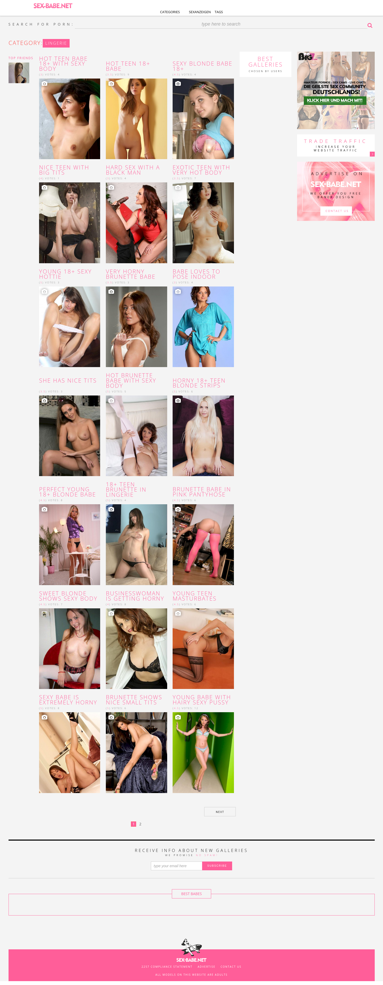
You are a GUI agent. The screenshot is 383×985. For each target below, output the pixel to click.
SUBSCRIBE (217, 865)
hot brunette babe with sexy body (131, 380)
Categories (170, 12)
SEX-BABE (53, 5)
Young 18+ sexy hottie (65, 274)
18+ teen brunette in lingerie (126, 489)
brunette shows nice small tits (134, 700)
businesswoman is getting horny (136, 596)
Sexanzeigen (200, 12)
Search (371, 25)
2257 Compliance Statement (167, 966)
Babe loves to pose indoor (196, 274)
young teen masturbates (195, 596)
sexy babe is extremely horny (68, 700)
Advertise (207, 966)
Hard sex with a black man (133, 170)
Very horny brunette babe (131, 274)
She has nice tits (68, 380)
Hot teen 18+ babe (128, 66)
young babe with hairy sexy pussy (202, 700)
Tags (219, 12)
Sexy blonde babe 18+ (202, 66)
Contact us (230, 966)
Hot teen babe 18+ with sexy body (63, 63)
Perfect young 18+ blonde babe (67, 492)
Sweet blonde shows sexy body (68, 596)
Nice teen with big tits (64, 170)
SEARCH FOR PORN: (42, 24)
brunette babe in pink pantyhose (202, 492)
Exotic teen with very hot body (201, 170)
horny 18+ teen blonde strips (199, 383)
